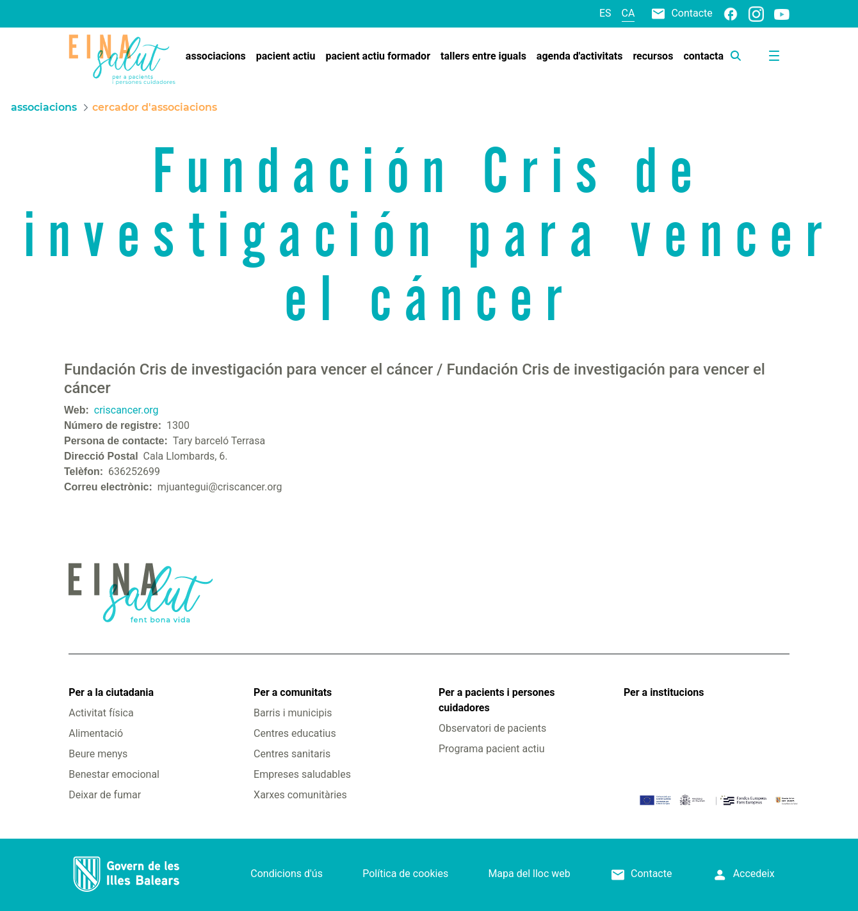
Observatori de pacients (492, 728)
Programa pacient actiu (491, 749)
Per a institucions (664, 692)
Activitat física (101, 713)
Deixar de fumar (105, 795)
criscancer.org (126, 410)
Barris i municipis (293, 713)
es (605, 13)
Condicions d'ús (286, 873)
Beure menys (98, 754)
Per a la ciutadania (111, 692)
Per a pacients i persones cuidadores (496, 700)
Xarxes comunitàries (300, 795)
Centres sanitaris (292, 754)
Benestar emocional (114, 774)
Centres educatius (295, 733)
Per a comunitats (293, 692)
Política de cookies (405, 873)
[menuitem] (216, 56)
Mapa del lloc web (529, 873)
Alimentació (96, 733)
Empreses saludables (302, 774)
